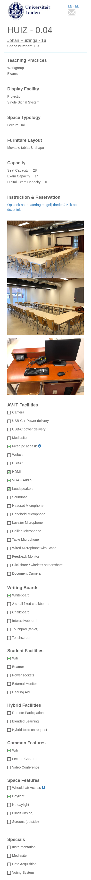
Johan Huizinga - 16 (26, 40)
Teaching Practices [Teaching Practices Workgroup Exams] (27, 60)
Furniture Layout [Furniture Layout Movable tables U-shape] (24, 140)
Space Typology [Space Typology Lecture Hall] (24, 117)
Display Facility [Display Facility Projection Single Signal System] (23, 89)
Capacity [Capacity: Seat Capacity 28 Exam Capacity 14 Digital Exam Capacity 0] (16, 163)
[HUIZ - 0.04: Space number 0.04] (45, 30)
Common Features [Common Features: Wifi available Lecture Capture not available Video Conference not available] (26, 743)
